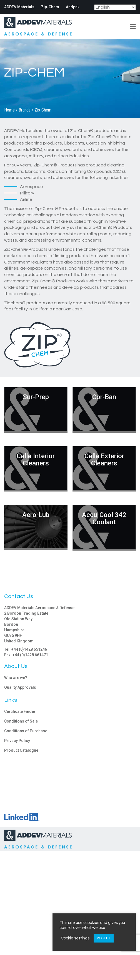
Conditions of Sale (21, 721)
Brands (25, 110)
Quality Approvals (20, 687)
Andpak (72, 7)
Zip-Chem (50, 7)
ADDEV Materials (19, 7)
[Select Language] (115, 7)
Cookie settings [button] (75, 938)
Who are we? (15, 677)
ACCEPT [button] (103, 938)
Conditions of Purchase (25, 731)
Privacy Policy (17, 740)
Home (9, 110)
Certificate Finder (20, 711)
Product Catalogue (21, 750)
